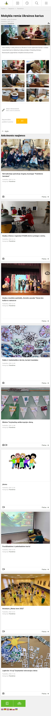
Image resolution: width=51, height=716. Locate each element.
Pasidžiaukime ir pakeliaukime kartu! (16, 546)
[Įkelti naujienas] (17, 3)
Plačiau (44, 197)
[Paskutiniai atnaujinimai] (27, 3)
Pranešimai (20, 8)
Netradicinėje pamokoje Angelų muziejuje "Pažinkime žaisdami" (22, 175)
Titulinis (3, 8)
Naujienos (11, 8)
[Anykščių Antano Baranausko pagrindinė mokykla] (6, 3)
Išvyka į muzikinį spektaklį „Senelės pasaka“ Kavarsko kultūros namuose (23, 299)
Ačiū (20, 121)
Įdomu (4, 484)
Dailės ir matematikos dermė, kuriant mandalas (20, 360)
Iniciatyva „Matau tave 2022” (13, 609)
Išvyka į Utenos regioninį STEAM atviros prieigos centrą (23, 236)
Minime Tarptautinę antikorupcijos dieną (17, 422)
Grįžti (6, 131)
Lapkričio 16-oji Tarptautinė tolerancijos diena (19, 671)
